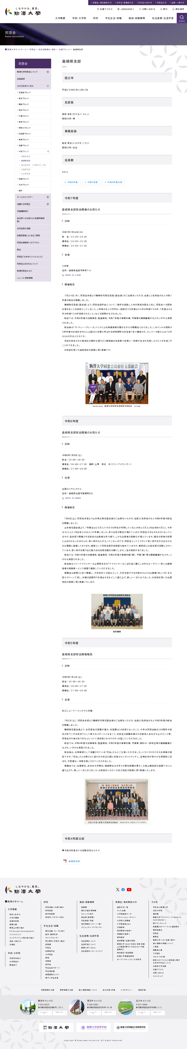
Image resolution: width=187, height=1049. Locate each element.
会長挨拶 (21, 78)
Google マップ (44, 1013)
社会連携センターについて (92, 951)
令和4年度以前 (114, 182)
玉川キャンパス (143, 1000)
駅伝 (19, 249)
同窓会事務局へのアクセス (28, 242)
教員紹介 (13, 965)
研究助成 (49, 910)
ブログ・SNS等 (159, 956)
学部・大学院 (79, 18)
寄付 (165, 9)
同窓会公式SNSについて (27, 263)
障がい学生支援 (51, 978)
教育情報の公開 (66, 990)
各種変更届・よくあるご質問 (28, 235)
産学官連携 (50, 914)
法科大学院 (157, 910)
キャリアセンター (52, 937)
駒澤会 (156, 936)
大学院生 (49, 954)
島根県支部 (25, 160)
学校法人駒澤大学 (160, 907)
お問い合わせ (148, 9)
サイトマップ (158, 976)
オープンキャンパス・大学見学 (129, 959)
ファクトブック (15, 934)
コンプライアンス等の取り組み (22, 938)
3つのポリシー (127, 990)
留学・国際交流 (51, 934)
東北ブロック (24, 98)
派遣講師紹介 (23, 211)
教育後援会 (157, 930)
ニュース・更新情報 (25, 277)
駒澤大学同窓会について (27, 71)
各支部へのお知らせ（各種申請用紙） (30, 220)
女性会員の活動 (23, 228)
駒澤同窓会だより (24, 270)
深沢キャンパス (94, 1000)
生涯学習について (88, 944)
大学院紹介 (14, 961)
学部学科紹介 (15, 958)
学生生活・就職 (113, 18)
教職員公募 (157, 950)
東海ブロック (24, 139)
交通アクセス (106, 9)
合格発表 (121, 927)
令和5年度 (92, 182)
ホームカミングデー (25, 197)
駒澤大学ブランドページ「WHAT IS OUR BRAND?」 (167, 918)
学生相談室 (50, 971)
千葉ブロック (24, 116)
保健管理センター (52, 974)
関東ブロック (24, 104)
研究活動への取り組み (54, 907)
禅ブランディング (160, 923)
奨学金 (48, 964)
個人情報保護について (88, 990)
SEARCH (182, 21)
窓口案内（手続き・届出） (55, 941)
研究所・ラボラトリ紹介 (54, 917)
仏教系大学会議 (159, 966)
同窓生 (162, 2)
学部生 (48, 947)
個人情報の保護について (163, 943)
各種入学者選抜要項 (125, 956)
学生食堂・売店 (87, 920)
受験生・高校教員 (102, 2)
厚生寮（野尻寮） (88, 917)
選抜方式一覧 (122, 907)
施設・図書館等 (137, 18)
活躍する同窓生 (23, 204)
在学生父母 (145, 2)
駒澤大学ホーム (15, 901)
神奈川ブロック (25, 127)
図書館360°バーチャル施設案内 (166, 926)
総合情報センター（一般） (91, 924)
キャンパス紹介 (87, 914)
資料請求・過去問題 (125, 952)
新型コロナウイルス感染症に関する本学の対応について (166, 961)
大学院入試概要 (123, 920)
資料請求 (179, 9)
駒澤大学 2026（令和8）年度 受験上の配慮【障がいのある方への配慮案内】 (131, 947)
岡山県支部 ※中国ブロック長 (33, 165)
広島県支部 (25, 169)
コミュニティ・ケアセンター (92, 927)
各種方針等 (14, 921)
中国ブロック (24, 151)
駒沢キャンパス (45, 1000)
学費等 (48, 961)
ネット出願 (121, 910)
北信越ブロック (25, 133)
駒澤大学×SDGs (88, 947)
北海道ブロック (25, 92)
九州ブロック (24, 184)
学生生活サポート (52, 968)
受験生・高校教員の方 (126, 901)
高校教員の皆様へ (124, 930)
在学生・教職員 (125, 2)
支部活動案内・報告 (25, 86)
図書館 (84, 907)
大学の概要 (14, 917)
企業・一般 (177, 2)
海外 (20, 190)
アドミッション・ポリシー (127, 917)
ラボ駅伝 (156, 953)
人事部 (156, 946)
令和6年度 (72, 182)
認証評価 (142, 990)
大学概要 (60, 18)
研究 (95, 18)
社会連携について (88, 941)
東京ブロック (24, 122)
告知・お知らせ (16, 941)
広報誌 (12, 944)
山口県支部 (25, 173)
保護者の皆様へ (123, 934)
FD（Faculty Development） (22, 931)
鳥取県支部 (25, 156)
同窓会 (156, 933)
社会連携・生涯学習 (163, 18)
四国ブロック (24, 179)
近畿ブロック (24, 145)
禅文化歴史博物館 (88, 910)
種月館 (156, 914)
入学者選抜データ (124, 914)
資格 (47, 957)
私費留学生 (50, 951)
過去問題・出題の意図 (126, 940)
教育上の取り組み (17, 928)
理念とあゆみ (15, 914)
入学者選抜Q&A (124, 924)
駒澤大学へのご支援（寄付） (164, 940)
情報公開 (13, 924)
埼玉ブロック (24, 110)
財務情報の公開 (47, 990)
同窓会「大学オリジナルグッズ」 (30, 256)
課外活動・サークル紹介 (55, 931)
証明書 (48, 944)
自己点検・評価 (109, 990)
